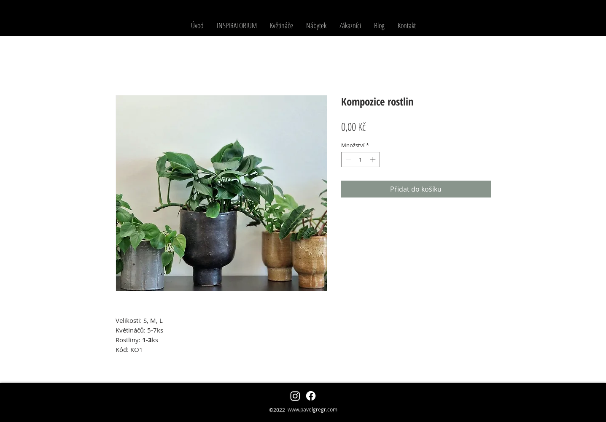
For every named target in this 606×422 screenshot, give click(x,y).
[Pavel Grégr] (310, 396)
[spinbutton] (360, 159)
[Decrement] (347, 159)
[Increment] (374, 159)
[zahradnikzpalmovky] (295, 396)
